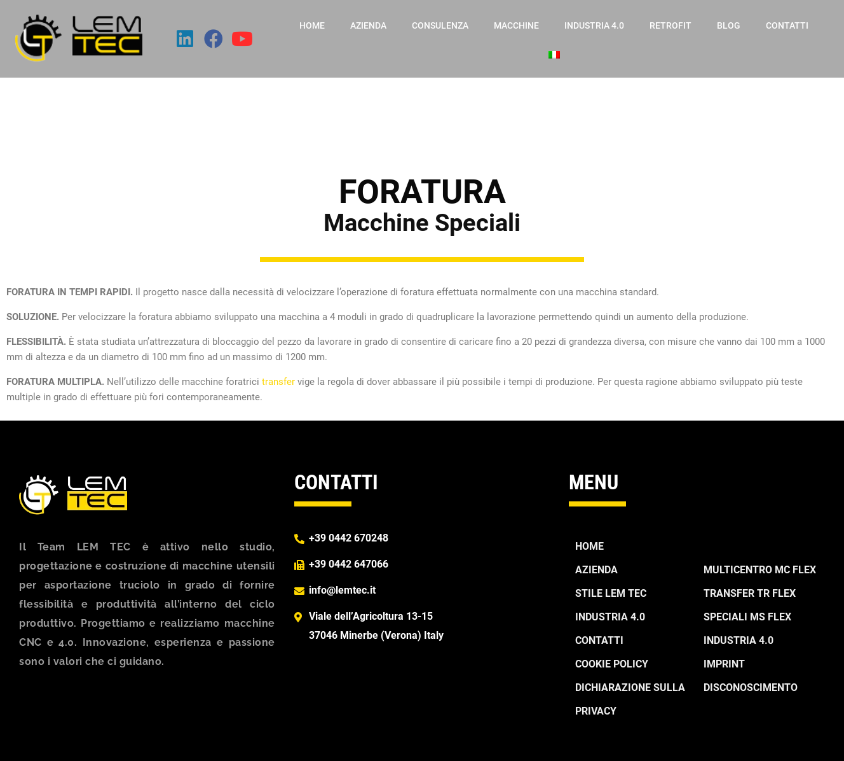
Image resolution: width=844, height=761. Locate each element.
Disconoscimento (751, 687)
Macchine (516, 25)
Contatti (787, 25)
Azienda (368, 25)
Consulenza (440, 25)
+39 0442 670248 (348, 538)
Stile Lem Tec (610, 593)
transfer (278, 381)
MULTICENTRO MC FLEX (760, 570)
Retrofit (670, 25)
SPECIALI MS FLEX (747, 617)
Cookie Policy (611, 664)
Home (312, 25)
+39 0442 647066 (348, 564)
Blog (728, 25)
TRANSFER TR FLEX (750, 593)
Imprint (724, 664)
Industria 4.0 (594, 25)
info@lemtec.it (342, 590)
